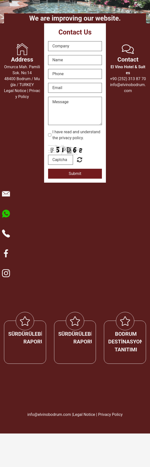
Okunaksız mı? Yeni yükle (79, 160)
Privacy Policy (110, 414)
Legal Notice (15, 90)
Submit (75, 173)
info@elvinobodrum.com (49, 414)
